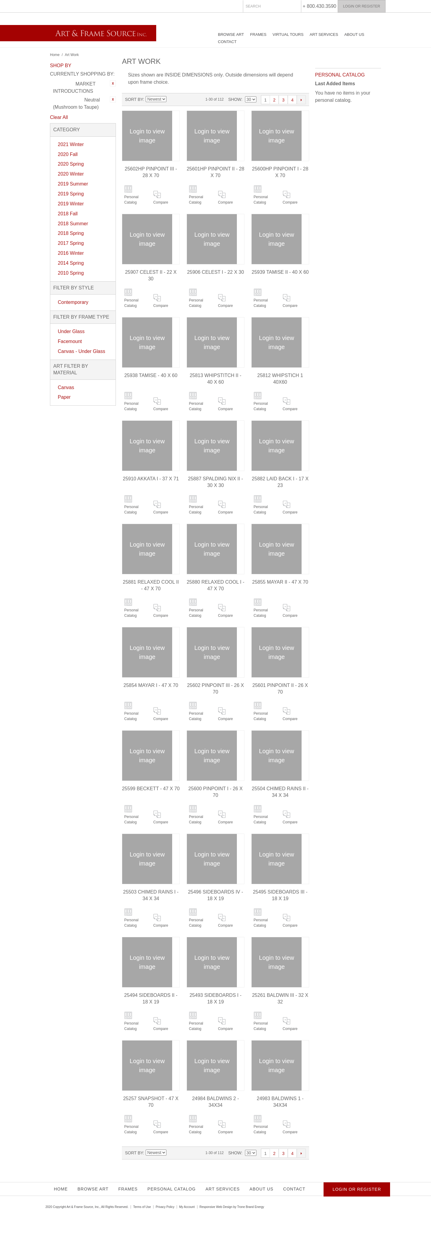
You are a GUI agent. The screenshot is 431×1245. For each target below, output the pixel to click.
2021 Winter (71, 144)
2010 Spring (71, 273)
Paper (64, 397)
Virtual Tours (288, 34)
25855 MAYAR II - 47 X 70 (280, 582)
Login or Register (361, 6)
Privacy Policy (165, 1207)
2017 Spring (71, 243)
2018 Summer (73, 223)
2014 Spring (71, 263)
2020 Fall (68, 154)
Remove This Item (113, 83)
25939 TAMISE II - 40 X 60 (280, 272)
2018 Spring (71, 233)
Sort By (134, 99)
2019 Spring (71, 193)
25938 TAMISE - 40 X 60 (150, 375)
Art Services (324, 34)
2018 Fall (68, 213)
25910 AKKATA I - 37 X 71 (151, 478)
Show (234, 99)
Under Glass (71, 331)
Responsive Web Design (216, 1207)
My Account (187, 1207)
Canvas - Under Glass (81, 351)
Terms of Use (142, 1207)
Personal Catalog (131, 199)
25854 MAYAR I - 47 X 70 (150, 685)
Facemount (70, 341)
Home (55, 55)
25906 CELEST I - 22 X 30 (215, 272)
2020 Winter (71, 173)
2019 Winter (71, 203)
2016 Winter (71, 253)
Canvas (66, 387)
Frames (258, 34)
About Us (354, 34)
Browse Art (231, 34)
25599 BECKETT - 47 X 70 (151, 788)
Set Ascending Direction (170, 99)
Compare (160, 202)
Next (301, 99)
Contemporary (73, 302)
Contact (227, 41)
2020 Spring (71, 164)
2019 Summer (73, 183)
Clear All (59, 117)
